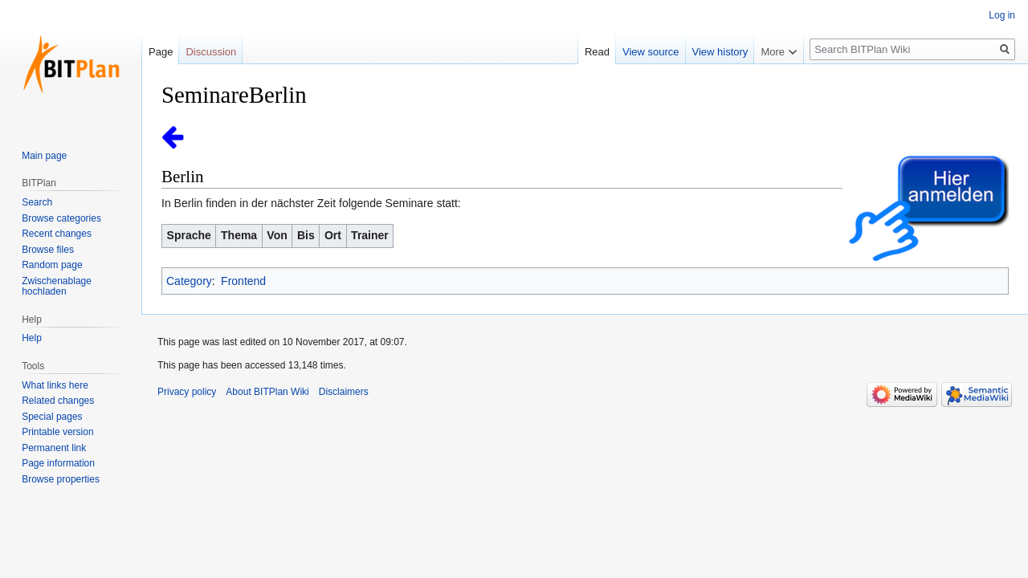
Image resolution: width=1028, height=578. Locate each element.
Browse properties (61, 479)
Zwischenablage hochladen (57, 286)
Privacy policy (186, 391)
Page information (58, 463)
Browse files (48, 249)
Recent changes (57, 233)
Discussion (211, 52)
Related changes (58, 400)
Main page (44, 155)
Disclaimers (344, 391)
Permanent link (54, 448)
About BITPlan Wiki (267, 391)
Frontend (243, 281)
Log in (1002, 15)
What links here (55, 385)
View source (650, 52)
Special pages (52, 416)
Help (32, 338)
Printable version (57, 432)
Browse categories (61, 218)
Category (189, 281)
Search (37, 202)
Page (161, 52)
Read (597, 52)
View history (720, 52)
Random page (52, 265)
